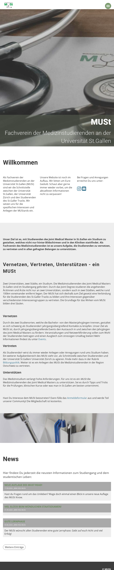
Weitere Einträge (14, 547)
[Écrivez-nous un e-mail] (84, 188)
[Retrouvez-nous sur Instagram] (79, 188)
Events (42, 339)
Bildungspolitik (11, 362)
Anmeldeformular (77, 398)
